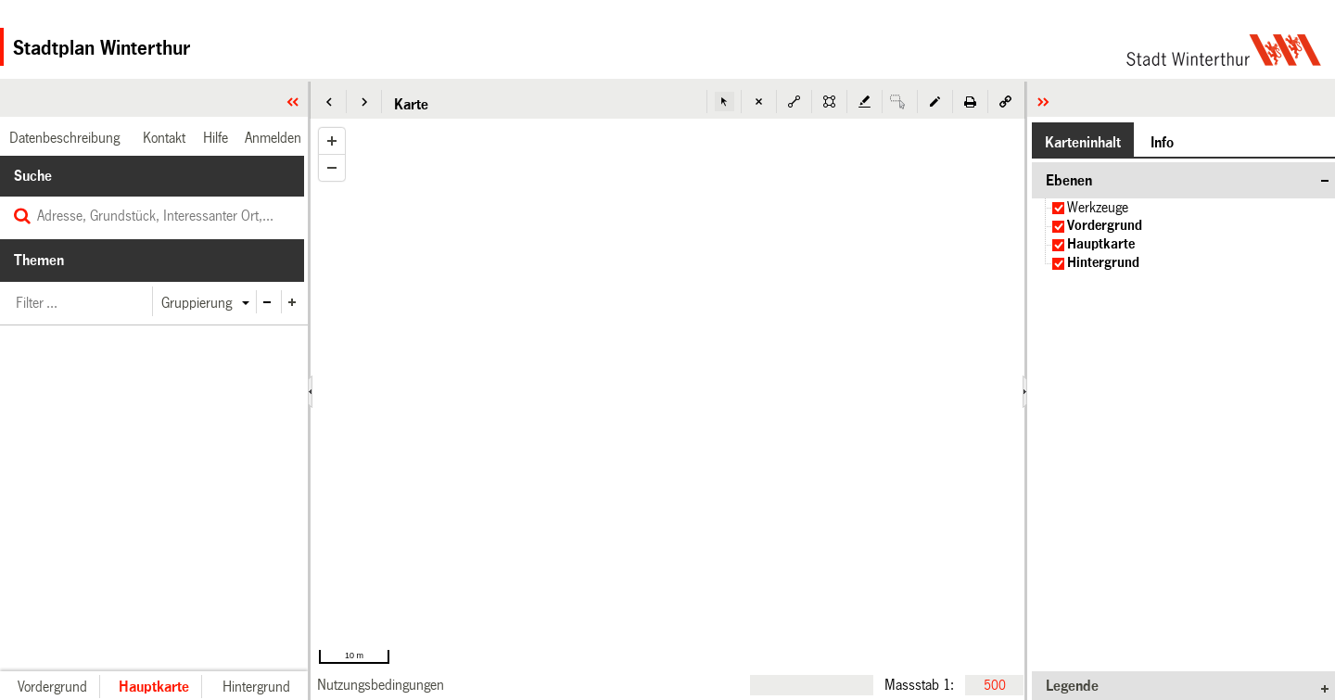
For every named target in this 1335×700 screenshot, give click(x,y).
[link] (380, 684)
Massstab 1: (919, 684)
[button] (329, 101)
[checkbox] (1058, 208)
